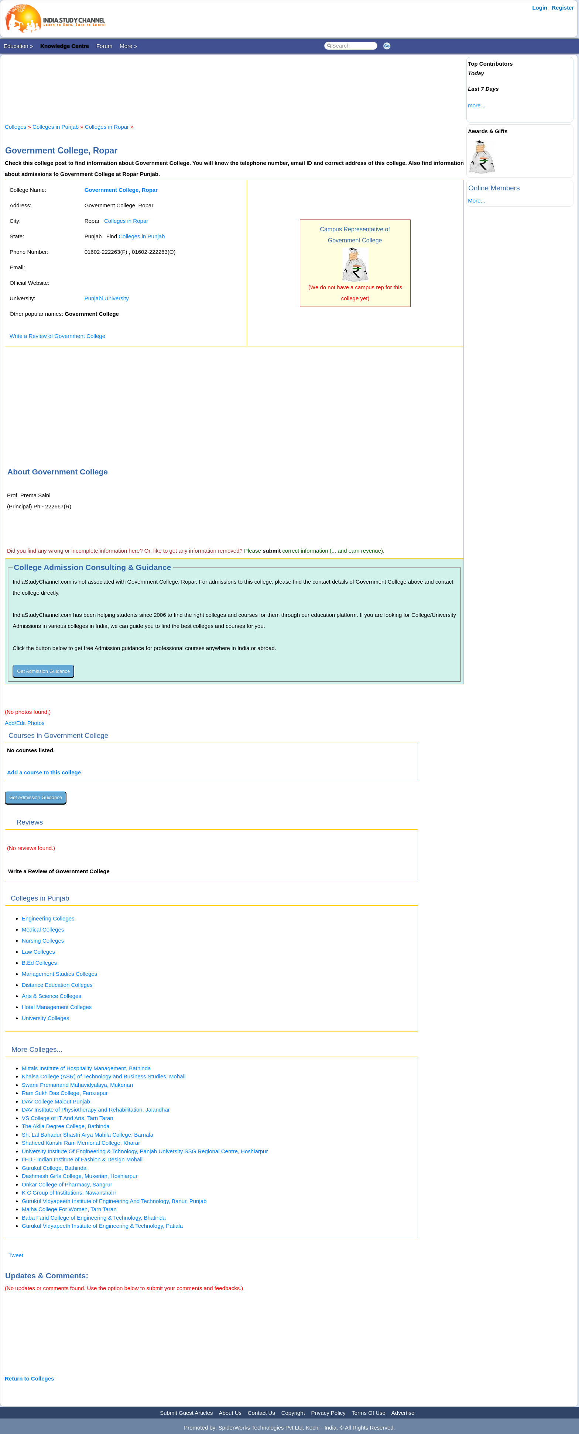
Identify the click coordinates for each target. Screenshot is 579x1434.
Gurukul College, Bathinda (54, 1168)
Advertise (403, 1413)
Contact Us (261, 1413)
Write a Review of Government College (57, 336)
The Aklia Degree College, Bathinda (66, 1126)
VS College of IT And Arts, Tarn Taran (67, 1118)
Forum (104, 46)
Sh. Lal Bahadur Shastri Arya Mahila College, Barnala (87, 1134)
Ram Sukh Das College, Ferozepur (65, 1093)
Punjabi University (107, 298)
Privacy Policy (328, 1413)
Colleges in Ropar (107, 127)
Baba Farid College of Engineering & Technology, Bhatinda (94, 1217)
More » (128, 46)
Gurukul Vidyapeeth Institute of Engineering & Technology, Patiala (102, 1226)
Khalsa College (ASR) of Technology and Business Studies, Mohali (103, 1076)
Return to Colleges (29, 1378)
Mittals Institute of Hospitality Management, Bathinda (86, 1068)
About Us (230, 1413)
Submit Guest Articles (186, 1413)
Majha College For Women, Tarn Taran (69, 1209)
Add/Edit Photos (25, 723)
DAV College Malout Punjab (56, 1101)
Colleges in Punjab (55, 127)
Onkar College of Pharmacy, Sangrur (67, 1184)
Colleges (15, 127)
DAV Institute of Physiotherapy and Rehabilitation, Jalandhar (96, 1109)
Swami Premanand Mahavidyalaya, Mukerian (77, 1085)
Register (563, 7)
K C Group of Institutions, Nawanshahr (69, 1192)
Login (539, 7)
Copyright (293, 1413)
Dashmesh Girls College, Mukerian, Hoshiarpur (79, 1176)
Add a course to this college (44, 772)
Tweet (15, 1255)
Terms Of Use (369, 1413)
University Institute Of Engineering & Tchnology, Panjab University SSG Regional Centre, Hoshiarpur (145, 1151)
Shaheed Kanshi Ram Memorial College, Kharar (81, 1143)
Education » (18, 46)
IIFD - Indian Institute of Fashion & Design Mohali (82, 1159)
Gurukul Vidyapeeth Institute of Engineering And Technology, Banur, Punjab (114, 1201)
